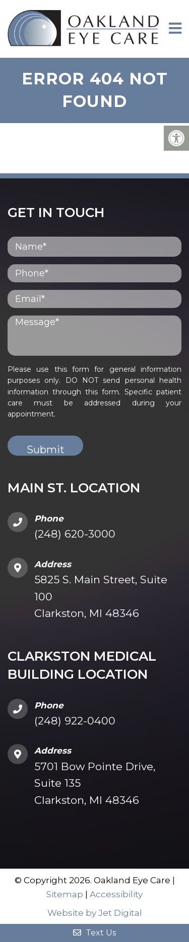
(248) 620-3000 (74, 534)
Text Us (94, 932)
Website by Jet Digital (94, 913)
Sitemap (64, 894)
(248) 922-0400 (74, 720)
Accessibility (116, 894)
